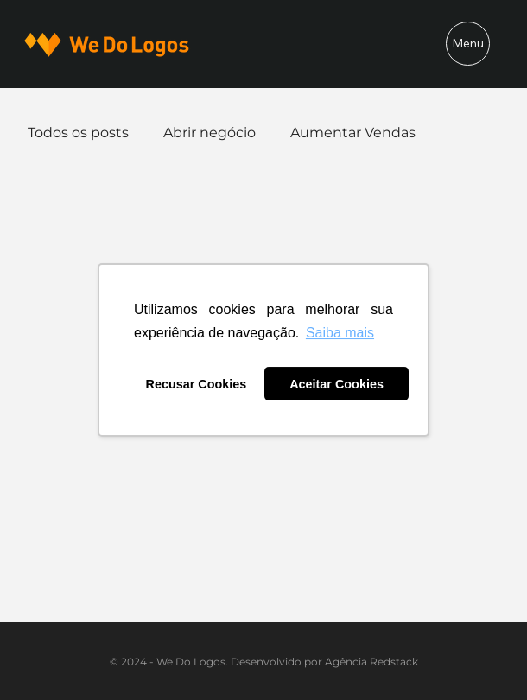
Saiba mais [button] (340, 332)
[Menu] (468, 44)
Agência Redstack (371, 661)
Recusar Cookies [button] (196, 384)
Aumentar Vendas (353, 132)
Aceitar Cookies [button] (336, 384)
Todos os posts (78, 132)
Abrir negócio (209, 132)
